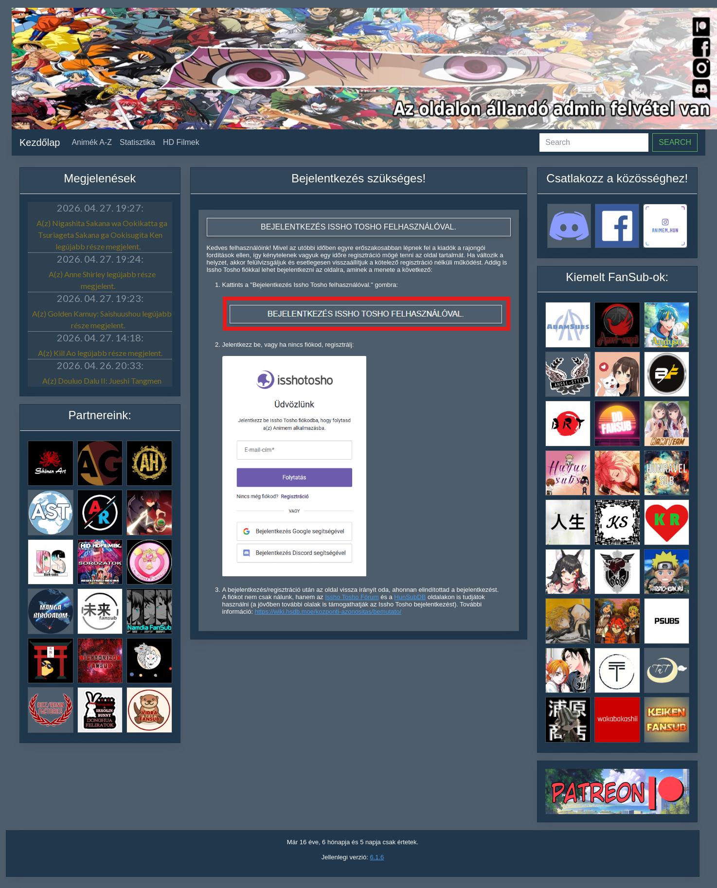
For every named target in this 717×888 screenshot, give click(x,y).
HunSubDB (410, 597)
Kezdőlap (39, 142)
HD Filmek (181, 142)
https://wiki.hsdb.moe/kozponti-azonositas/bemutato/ (328, 611)
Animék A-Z (92, 142)
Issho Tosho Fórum (351, 597)
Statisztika (137, 142)
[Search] (593, 142)
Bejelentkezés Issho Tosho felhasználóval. (358, 227)
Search (675, 142)
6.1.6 (377, 857)
